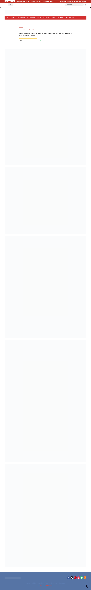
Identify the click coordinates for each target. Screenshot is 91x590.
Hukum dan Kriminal (49, 17)
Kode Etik (40, 583)
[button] (82, 4)
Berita (10, 4)
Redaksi (34, 583)
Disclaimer (62, 583)
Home (7, 17)
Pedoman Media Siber (51, 583)
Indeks (28, 583)
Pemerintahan (21, 17)
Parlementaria (31, 17)
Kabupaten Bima (69, 17)
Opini (39, 17)
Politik (13, 17)
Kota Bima (60, 17)
